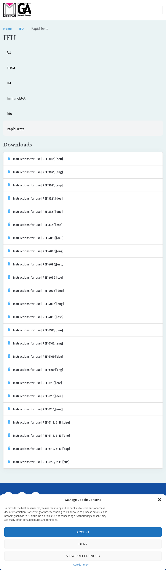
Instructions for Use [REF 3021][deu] (35, 159)
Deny (83, 544)
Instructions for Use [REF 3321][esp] (35, 225)
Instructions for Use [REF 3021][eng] (35, 172)
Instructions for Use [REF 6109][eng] (35, 370)
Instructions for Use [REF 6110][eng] (35, 409)
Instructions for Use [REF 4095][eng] (36, 251)
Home (7, 29)
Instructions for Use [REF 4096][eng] (36, 304)
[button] (159, 500)
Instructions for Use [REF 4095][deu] (36, 238)
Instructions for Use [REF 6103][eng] (35, 344)
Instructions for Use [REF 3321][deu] (35, 199)
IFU (21, 29)
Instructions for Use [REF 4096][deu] (36, 291)
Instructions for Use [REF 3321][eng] (35, 212)
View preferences (83, 556)
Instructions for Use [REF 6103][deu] (35, 330)
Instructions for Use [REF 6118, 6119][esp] (39, 449)
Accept (83, 532)
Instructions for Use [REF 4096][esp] (36, 317)
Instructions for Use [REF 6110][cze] (35, 383)
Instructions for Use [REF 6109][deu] (35, 357)
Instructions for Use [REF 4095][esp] (35, 265)
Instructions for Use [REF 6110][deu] (35, 396)
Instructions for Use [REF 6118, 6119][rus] (38, 462)
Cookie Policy (81, 564)
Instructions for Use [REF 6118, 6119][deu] (39, 423)
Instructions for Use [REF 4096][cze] (35, 278)
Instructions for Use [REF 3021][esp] (35, 185)
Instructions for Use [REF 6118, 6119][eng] (39, 436)
